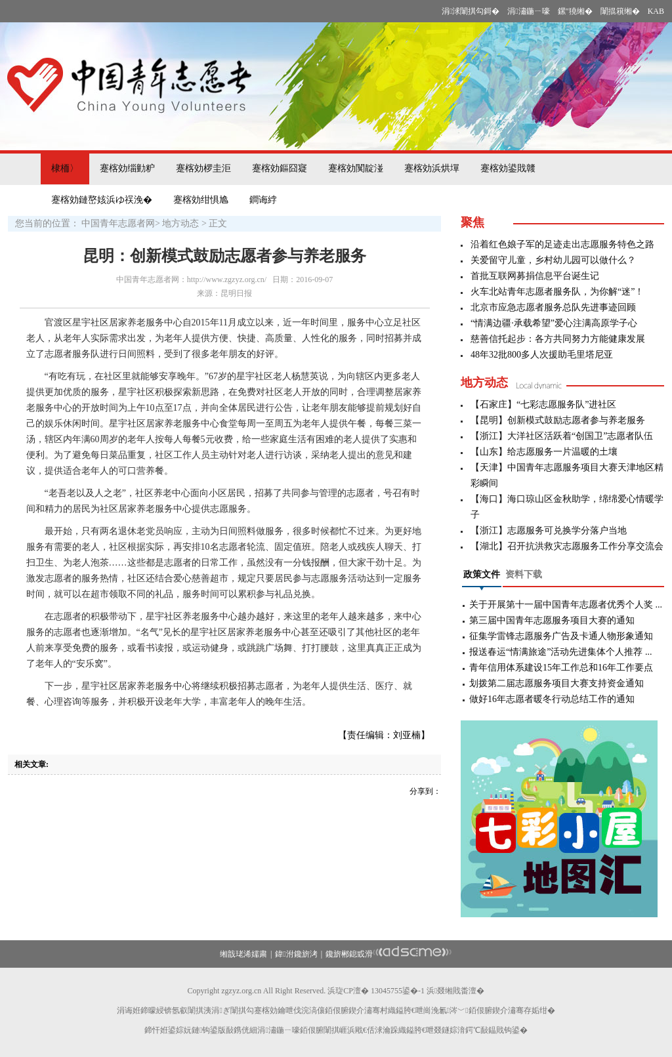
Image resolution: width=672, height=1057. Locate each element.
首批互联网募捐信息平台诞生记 (535, 276)
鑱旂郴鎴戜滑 (349, 954)
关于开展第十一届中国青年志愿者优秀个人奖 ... (565, 605)
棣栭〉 (65, 168)
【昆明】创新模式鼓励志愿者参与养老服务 (558, 420)
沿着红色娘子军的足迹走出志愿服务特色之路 (562, 244)
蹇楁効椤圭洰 (203, 168)
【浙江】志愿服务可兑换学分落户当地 (549, 530)
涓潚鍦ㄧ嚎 (528, 11)
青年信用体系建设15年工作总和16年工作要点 (561, 668)
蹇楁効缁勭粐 (127, 168)
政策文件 (481, 574)
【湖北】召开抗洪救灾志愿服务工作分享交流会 (567, 546)
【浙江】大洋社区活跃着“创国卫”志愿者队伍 (562, 436)
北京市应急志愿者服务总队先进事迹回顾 (553, 307)
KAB (656, 11)
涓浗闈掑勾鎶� (470, 11)
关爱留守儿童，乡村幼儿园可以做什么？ (553, 260)
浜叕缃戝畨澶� (455, 990)
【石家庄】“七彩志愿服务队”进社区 (543, 404)
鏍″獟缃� (575, 11)
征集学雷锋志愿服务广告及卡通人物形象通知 (561, 636)
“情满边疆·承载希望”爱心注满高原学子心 (554, 323)
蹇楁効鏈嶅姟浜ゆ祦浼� (101, 200)
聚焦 (472, 222)
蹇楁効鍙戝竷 (508, 168)
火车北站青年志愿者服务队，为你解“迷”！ (557, 292)
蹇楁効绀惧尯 (200, 200)
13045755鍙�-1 (398, 990)
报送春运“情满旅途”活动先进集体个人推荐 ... (560, 652)
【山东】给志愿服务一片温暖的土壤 (544, 452)
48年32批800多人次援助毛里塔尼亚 (542, 355)
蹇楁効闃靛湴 (355, 168)
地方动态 (180, 223)
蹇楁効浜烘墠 (431, 168)
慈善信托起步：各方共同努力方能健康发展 (558, 339)
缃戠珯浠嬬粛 (243, 954)
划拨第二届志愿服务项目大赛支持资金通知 (556, 683)
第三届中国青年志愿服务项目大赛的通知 (552, 620)
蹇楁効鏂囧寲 (279, 168)
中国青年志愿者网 (118, 223)
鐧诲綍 (263, 200)
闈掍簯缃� (620, 11)
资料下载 (523, 574)
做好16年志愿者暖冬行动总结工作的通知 (552, 699)
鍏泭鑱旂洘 (296, 954)
